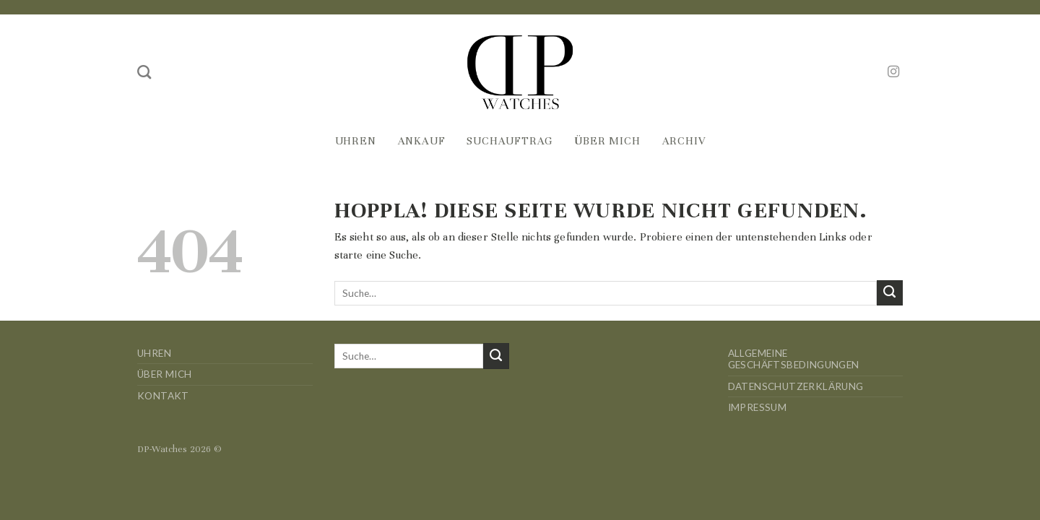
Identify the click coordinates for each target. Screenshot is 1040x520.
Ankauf (422, 140)
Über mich (607, 140)
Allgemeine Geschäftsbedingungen (793, 358)
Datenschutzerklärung (796, 386)
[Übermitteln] (890, 293)
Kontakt (163, 396)
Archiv (684, 140)
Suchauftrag (509, 140)
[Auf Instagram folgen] (893, 72)
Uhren (355, 140)
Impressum (757, 407)
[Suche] (144, 71)
